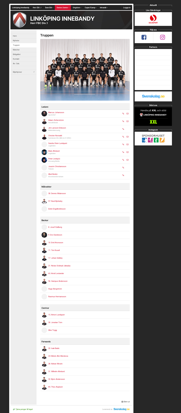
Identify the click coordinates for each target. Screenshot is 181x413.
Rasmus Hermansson (57, 296)
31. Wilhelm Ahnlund (56, 371)
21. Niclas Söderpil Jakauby (59, 266)
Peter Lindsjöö (54, 159)
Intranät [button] (104, 8)
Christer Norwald (55, 135)
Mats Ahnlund (54, 151)
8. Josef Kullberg (55, 227)
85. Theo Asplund (55, 387)
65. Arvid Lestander (56, 273)
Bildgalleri (16, 54)
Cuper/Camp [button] (91, 8)
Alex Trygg (52, 330)
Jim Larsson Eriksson (57, 128)
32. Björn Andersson (56, 379)
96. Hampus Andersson (57, 281)
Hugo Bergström (55, 289)
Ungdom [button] (77, 8)
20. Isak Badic (54, 348)
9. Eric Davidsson (55, 235)
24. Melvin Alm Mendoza (58, 356)
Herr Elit (37, 8)
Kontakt (16, 59)
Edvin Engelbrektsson (57, 209)
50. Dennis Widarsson (57, 193)
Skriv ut (125, 402)
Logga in (126, 8)
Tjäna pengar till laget (23, 409)
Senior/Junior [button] (63, 8)
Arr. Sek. (16, 64)
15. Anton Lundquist (56, 315)
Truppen (16, 45)
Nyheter (16, 41)
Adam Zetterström (56, 120)
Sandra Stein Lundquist (57, 143)
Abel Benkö (53, 174)
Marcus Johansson (56, 112)
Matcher (16, 50)
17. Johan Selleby (55, 258)
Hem (15, 36)
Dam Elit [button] (49, 8)
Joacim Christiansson (57, 166)
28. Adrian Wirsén (55, 364)
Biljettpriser (24, 72)
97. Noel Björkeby (55, 201)
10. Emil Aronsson (55, 242)
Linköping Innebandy (20, 8)
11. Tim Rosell (54, 250)
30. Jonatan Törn (55, 322)
